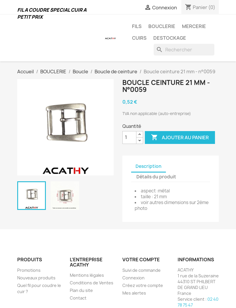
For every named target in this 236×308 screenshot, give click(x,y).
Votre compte (141, 259)
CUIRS (139, 38)
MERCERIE (194, 26)
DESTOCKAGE (169, 38)
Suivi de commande (141, 270)
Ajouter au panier (180, 137)
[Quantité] (129, 137)
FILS (137, 26)
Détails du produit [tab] (156, 177)
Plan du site (81, 290)
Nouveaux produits (36, 278)
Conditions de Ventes (91, 283)
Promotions (29, 270)
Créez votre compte (142, 285)
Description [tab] (149, 166)
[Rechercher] (184, 49)
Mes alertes (134, 293)
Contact (78, 298)
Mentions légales (87, 275)
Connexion (133, 278)
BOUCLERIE (161, 26)
